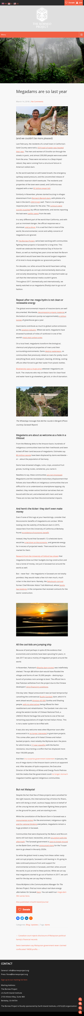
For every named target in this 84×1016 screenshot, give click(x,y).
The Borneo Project (26, 241)
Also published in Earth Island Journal (32, 902)
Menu (3, 34)
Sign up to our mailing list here (14, 979)
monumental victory (24, 820)
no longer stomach (60, 774)
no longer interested (38, 733)
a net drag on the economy (36, 542)
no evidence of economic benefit (35, 532)
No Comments (37, 101)
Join (80, 2)
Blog (28, 924)
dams (47, 924)
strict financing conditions (37, 687)
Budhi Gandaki (46, 696)
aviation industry (29, 330)
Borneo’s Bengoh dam (41, 198)
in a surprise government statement (39, 758)
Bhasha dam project (45, 667)
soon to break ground (58, 841)
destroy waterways (53, 351)
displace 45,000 (39, 700)
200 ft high (35, 202)
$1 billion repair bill (41, 188)
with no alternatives (31, 704)
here (39, 892)
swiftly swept (33, 213)
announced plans (46, 845)
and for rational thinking (26, 824)
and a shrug (30, 227)
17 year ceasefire (38, 745)
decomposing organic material (51, 312)
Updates (34, 924)
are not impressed (54, 475)
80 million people (23, 455)
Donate (72, 2)
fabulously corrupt (55, 581)
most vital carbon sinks (32, 337)
